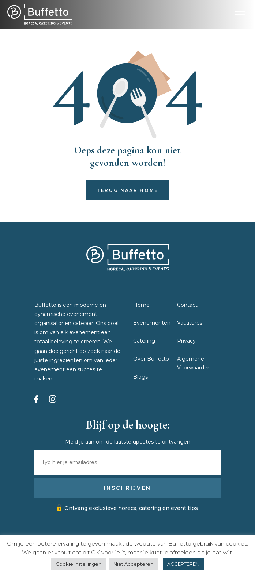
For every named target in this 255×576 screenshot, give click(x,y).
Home (141, 305)
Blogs (140, 376)
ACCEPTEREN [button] (183, 564)
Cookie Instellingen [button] (78, 564)
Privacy (186, 341)
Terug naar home (127, 190)
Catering (144, 341)
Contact (187, 305)
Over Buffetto (151, 359)
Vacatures (189, 323)
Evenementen (151, 323)
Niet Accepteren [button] (133, 564)
